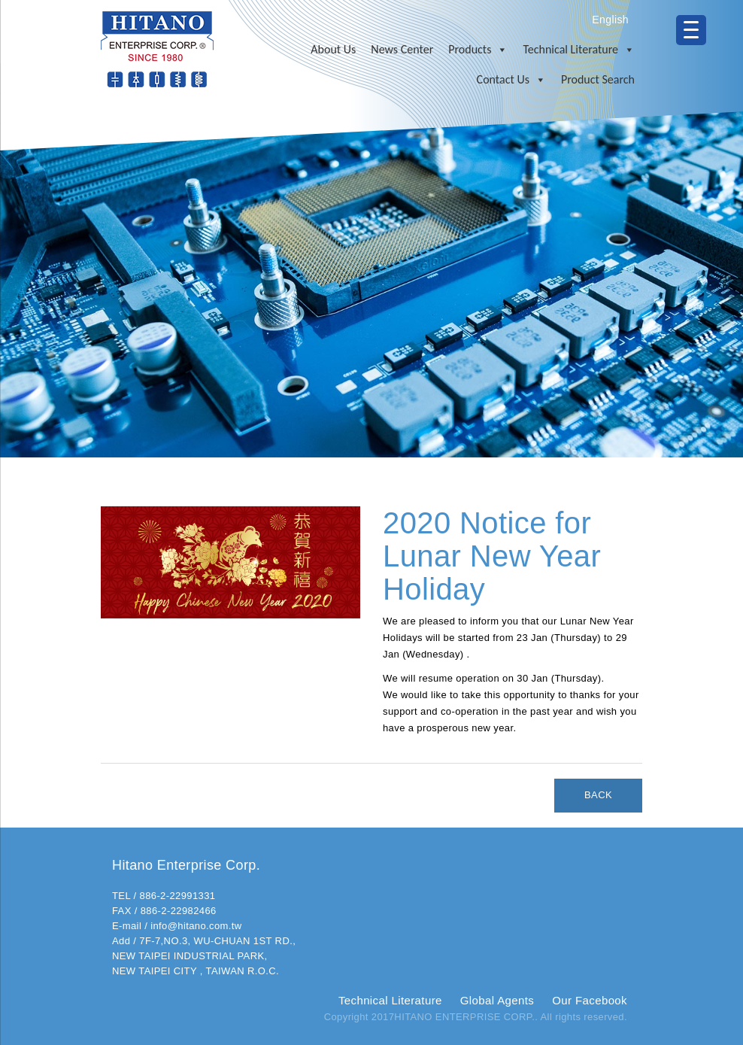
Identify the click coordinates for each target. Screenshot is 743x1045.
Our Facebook (589, 1000)
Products (478, 50)
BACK (598, 794)
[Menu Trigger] (691, 30)
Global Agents (497, 1000)
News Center (402, 49)
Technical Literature (579, 50)
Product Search (598, 79)
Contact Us (511, 80)
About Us (333, 49)
